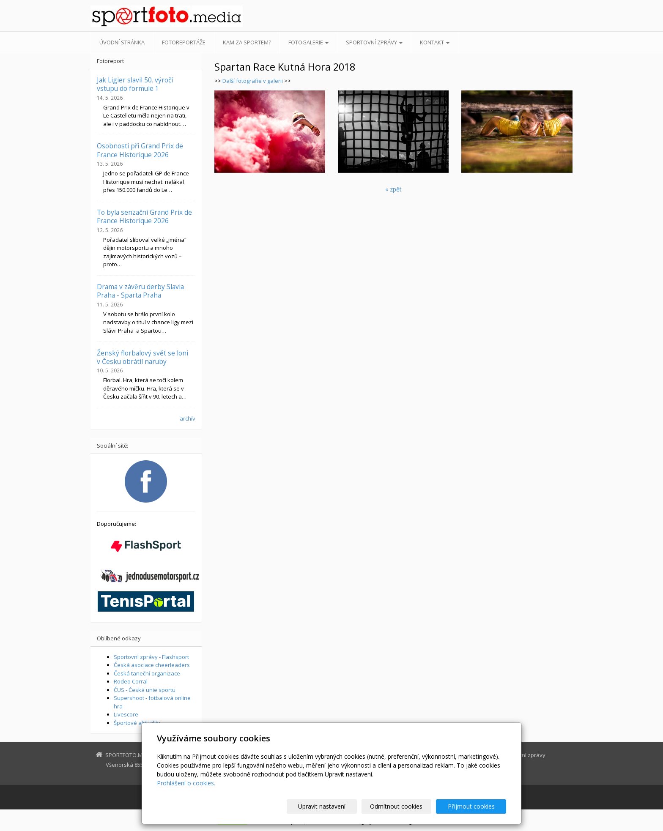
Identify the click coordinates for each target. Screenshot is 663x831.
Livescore (126, 714)
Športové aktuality (137, 723)
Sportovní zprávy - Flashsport (151, 657)
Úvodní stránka (122, 42)
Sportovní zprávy (374, 42)
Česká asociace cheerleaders (152, 665)
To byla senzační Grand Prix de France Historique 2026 (144, 216)
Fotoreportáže (183, 42)
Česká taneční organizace (147, 673)
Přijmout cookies (473, 806)
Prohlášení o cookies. (186, 783)
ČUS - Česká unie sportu (144, 690)
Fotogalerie (308, 42)
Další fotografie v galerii (252, 81)
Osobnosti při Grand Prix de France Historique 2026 (140, 150)
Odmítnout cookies (404, 806)
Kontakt (434, 42)
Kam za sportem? (247, 42)
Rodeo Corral (131, 681)
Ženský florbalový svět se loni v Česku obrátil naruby (142, 357)
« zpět (393, 189)
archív (187, 418)
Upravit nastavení (335, 806)
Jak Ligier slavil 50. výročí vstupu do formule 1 (135, 84)
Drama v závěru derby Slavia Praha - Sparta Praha (140, 291)
